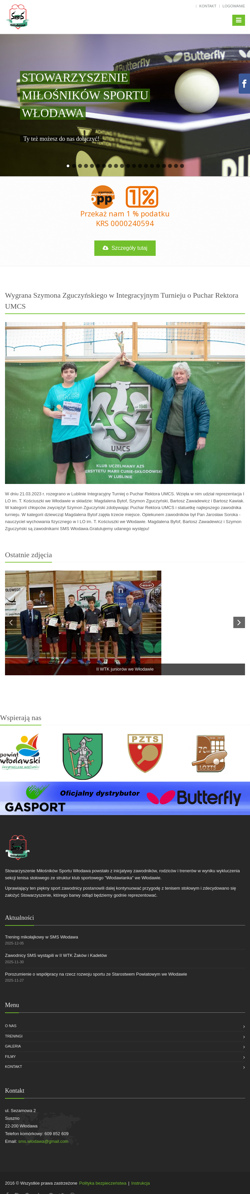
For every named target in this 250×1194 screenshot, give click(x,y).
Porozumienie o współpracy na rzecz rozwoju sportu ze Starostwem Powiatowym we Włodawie (96, 974)
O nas (10, 1026)
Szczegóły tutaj (125, 248)
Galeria (13, 1046)
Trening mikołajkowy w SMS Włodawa (41, 936)
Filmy (10, 1057)
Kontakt (207, 6)
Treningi (14, 1036)
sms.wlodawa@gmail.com (43, 1141)
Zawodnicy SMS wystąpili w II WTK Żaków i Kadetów (56, 955)
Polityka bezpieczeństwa (103, 1183)
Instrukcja (140, 1183)
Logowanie (234, 6)
